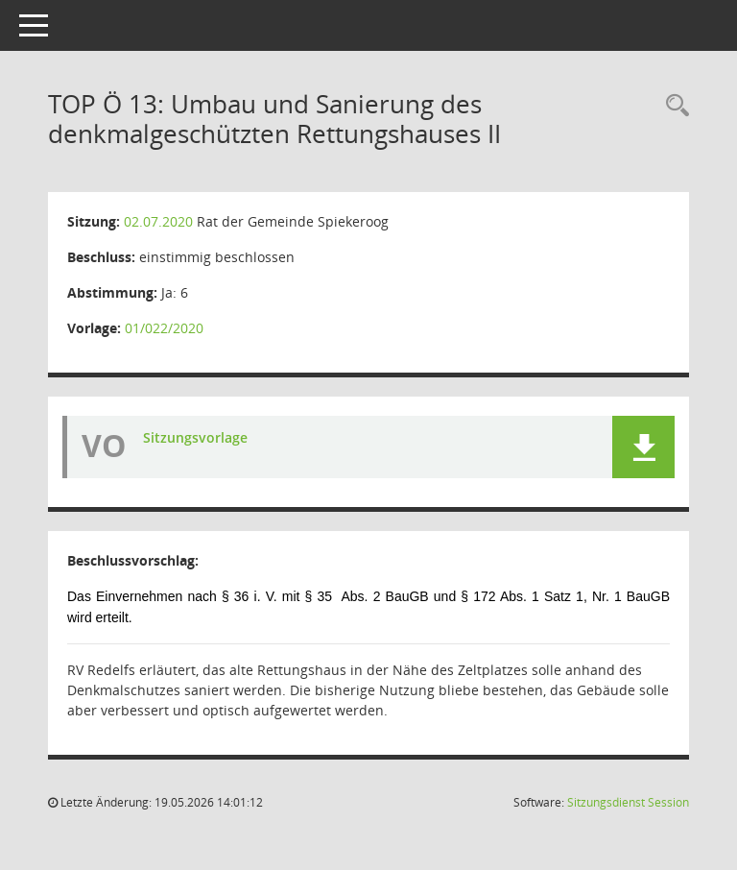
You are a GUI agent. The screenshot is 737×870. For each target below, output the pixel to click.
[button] (643, 447)
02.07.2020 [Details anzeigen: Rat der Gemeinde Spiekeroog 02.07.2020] (158, 221)
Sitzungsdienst (628, 802)
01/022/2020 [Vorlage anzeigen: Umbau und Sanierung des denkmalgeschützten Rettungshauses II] (164, 328)
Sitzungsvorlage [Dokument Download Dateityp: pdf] (195, 437)
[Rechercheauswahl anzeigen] (672, 106)
